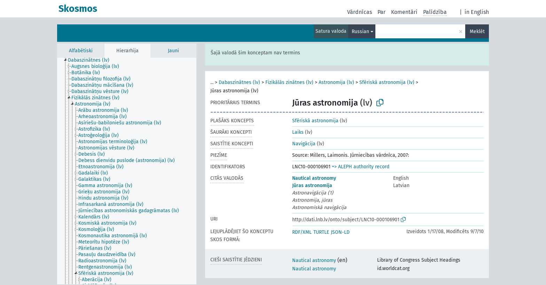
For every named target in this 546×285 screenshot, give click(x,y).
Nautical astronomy (314, 178)
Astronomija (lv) (336, 82)
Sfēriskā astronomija (315, 121)
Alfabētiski (81, 51)
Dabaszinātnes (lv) (239, 82)
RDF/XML (302, 232)
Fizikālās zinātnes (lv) (289, 82)
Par (381, 12)
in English (477, 12)
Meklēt (477, 31)
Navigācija (303, 144)
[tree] (126, 171)
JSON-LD (340, 232)
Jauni (173, 51)
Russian (360, 31)
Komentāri (404, 12)
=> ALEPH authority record (360, 167)
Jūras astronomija (312, 185)
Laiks (298, 132)
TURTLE (321, 232)
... (211, 82)
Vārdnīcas (359, 12)
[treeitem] (92, 60)
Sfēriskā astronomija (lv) (386, 82)
